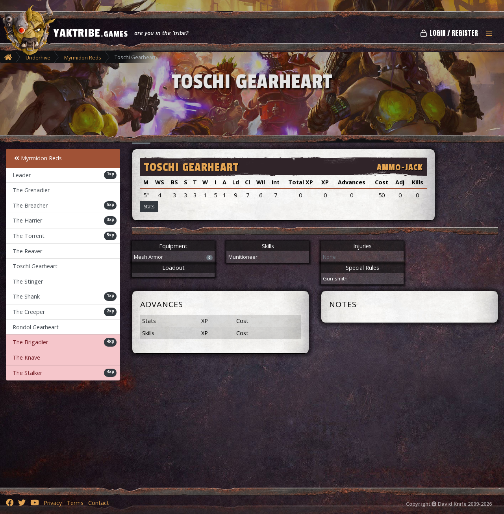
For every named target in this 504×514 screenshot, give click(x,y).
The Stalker (65, 372)
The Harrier (65, 220)
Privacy (53, 503)
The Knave (26, 357)
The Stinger (28, 281)
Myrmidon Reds (82, 57)
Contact (98, 503)
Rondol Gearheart (36, 327)
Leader (65, 175)
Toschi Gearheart (35, 266)
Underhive (38, 57)
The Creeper (65, 312)
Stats (149, 206)
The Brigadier (65, 342)
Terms (75, 503)
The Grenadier (31, 190)
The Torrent (65, 236)
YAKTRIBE (90, 33)
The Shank (65, 296)
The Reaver (27, 251)
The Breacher (65, 205)
